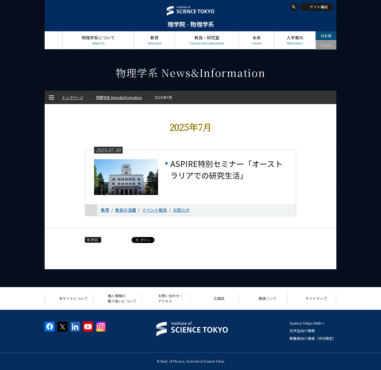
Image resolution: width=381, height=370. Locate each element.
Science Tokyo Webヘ (307, 323)
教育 (154, 40)
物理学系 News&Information (119, 97)
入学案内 (295, 40)
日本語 (326, 35)
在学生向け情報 (302, 330)
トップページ (53, 40)
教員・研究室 (207, 40)
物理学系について (98, 40)
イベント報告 (154, 210)
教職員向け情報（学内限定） (313, 338)
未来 (256, 40)
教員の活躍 (125, 210)
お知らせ (181, 210)
